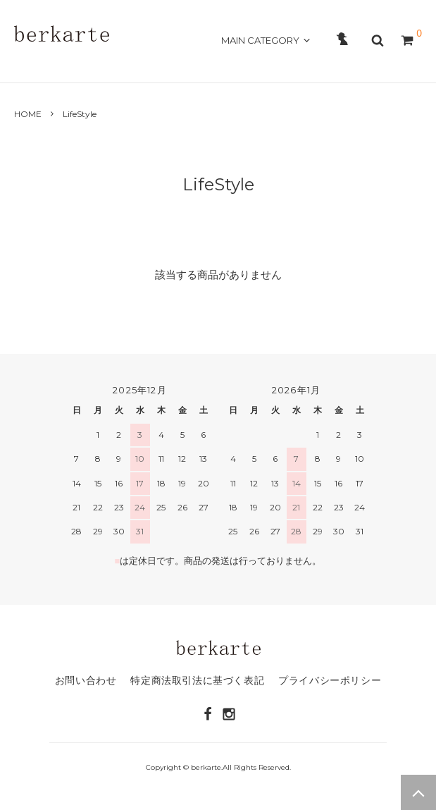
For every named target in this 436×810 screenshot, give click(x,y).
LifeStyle (79, 114)
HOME (31, 64)
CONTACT (236, 64)
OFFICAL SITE (380, 64)
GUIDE (185, 64)
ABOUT (76, 64)
